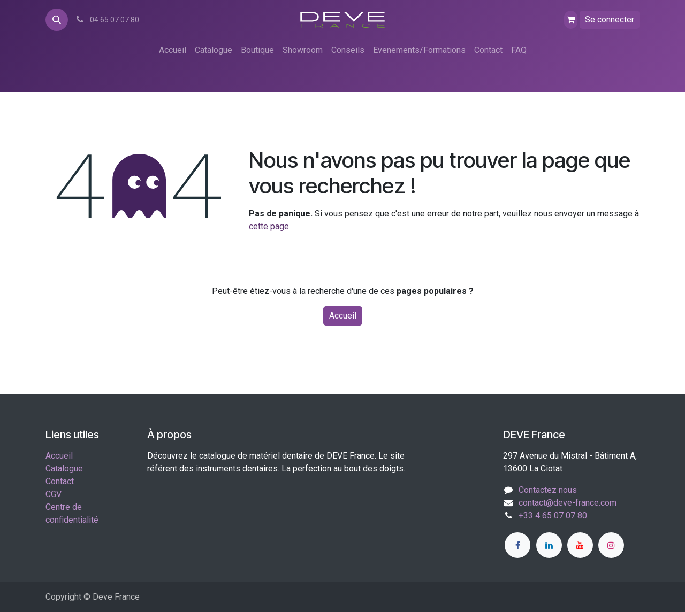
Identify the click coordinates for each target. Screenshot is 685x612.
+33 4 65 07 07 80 (553, 515)
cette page (269, 226)
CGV (53, 494)
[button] (56, 20)
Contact (59, 481)
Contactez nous (548, 490)
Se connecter (609, 19)
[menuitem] (173, 50)
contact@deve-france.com (567, 503)
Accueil (342, 316)
